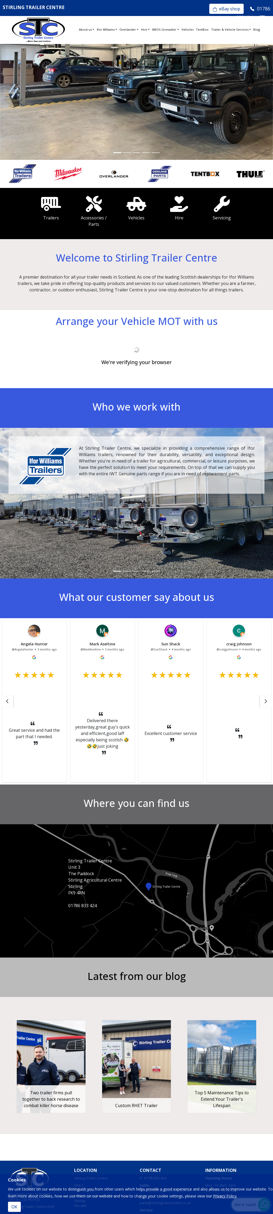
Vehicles (188, 29)
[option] (22, 174)
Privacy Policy (224, 1196)
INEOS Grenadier (164, 29)
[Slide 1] (117, 153)
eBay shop (226, 9)
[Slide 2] (127, 153)
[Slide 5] (156, 153)
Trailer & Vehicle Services (229, 29)
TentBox (202, 29)
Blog (256, 29)
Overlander (127, 29)
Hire (144, 29)
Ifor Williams (106, 29)
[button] (7, 701)
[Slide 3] (136, 153)
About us (85, 29)
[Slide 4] (146, 153)
